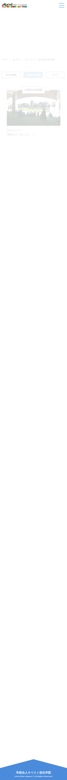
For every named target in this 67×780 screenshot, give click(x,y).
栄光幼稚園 (11, 75)
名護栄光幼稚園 (33, 75)
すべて (55, 75)
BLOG (16, 59)
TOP (5, 59)
